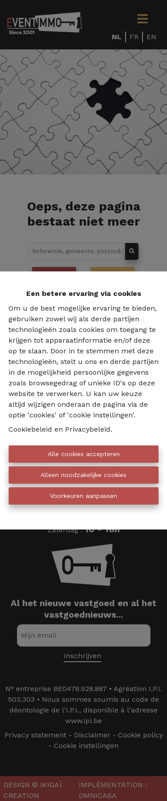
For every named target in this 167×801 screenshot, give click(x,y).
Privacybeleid (87, 429)
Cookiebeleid (30, 429)
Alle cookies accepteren (84, 453)
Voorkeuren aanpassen (83, 495)
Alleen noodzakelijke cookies (83, 474)
